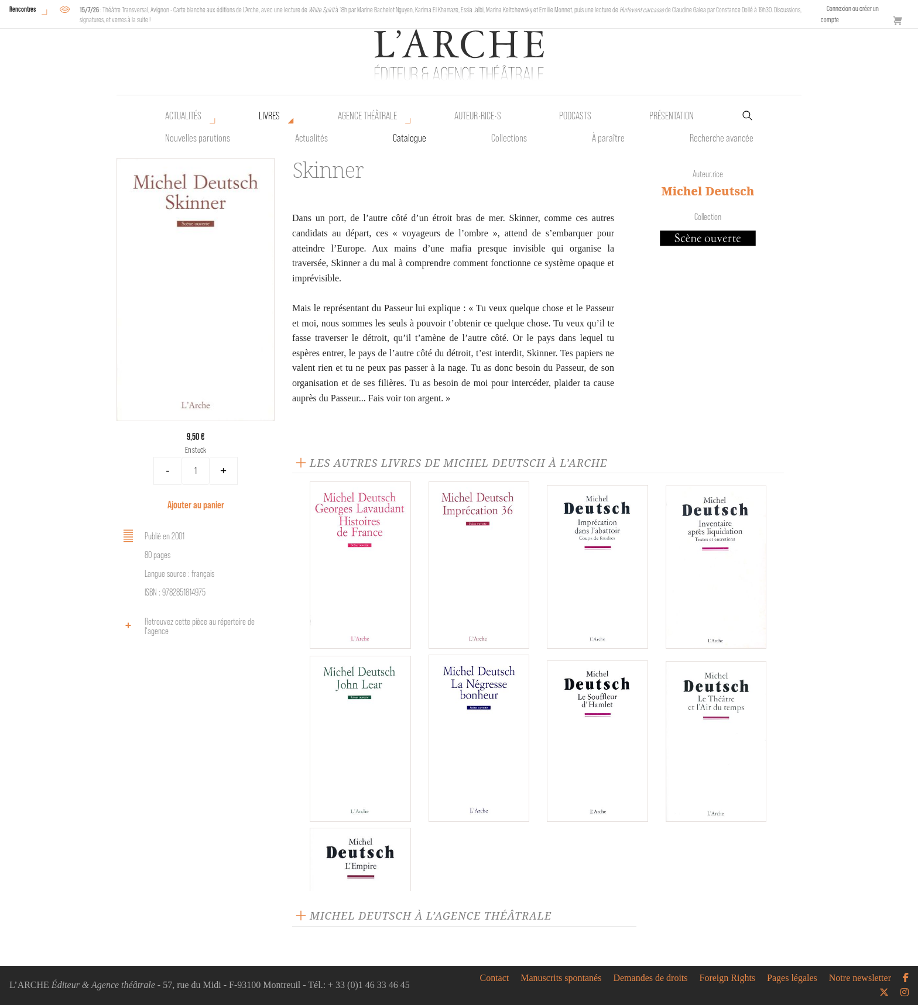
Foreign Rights (728, 978)
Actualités (183, 116)
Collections (509, 138)
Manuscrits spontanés (560, 978)
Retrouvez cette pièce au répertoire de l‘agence (187, 626)
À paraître (608, 138)
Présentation (671, 116)
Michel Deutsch (708, 191)
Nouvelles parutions (197, 138)
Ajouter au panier (195, 504)
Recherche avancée (721, 138)
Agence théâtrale (367, 116)
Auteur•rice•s (477, 116)
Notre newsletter (860, 978)
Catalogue (409, 138)
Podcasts (575, 116)
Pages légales (792, 978)
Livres (269, 116)
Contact (494, 978)
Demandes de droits (650, 978)
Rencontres (22, 9)
